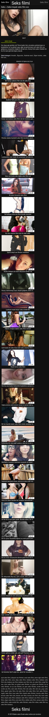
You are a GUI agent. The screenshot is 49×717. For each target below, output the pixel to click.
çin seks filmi (37, 682)
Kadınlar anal (28, 55)
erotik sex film (5, 689)
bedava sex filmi (12, 682)
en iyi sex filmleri (16, 686)
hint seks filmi (31, 691)
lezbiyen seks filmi (22, 698)
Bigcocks (20, 55)
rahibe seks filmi (30, 700)
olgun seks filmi (10, 700)
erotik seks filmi (42, 686)
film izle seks (27, 689)
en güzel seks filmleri (22, 684)
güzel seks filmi (10, 691)
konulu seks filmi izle (8, 695)
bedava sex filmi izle (25, 682)
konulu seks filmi (42, 693)
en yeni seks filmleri (29, 686)
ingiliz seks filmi (6, 693)
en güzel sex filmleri (37, 684)
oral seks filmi (20, 700)
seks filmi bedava (6, 704)
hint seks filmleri (42, 691)
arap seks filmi (6, 680)
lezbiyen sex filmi (34, 698)
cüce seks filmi (9, 684)
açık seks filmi (5, 678)
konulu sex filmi (21, 695)
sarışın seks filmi (42, 700)
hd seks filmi (20, 691)
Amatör (13, 55)
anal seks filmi (29, 678)
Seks (3, 7)
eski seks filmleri (16, 689)
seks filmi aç (43, 702)
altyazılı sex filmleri (17, 678)
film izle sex (37, 689)
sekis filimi (4, 702)
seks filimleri (24, 702)
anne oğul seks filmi (41, 678)
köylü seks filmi (10, 698)
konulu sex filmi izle (34, 695)
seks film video (34, 702)
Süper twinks (38, 55)
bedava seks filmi (33, 680)
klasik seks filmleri (29, 693)
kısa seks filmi (17, 693)
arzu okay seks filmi (19, 680)
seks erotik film (14, 702)
